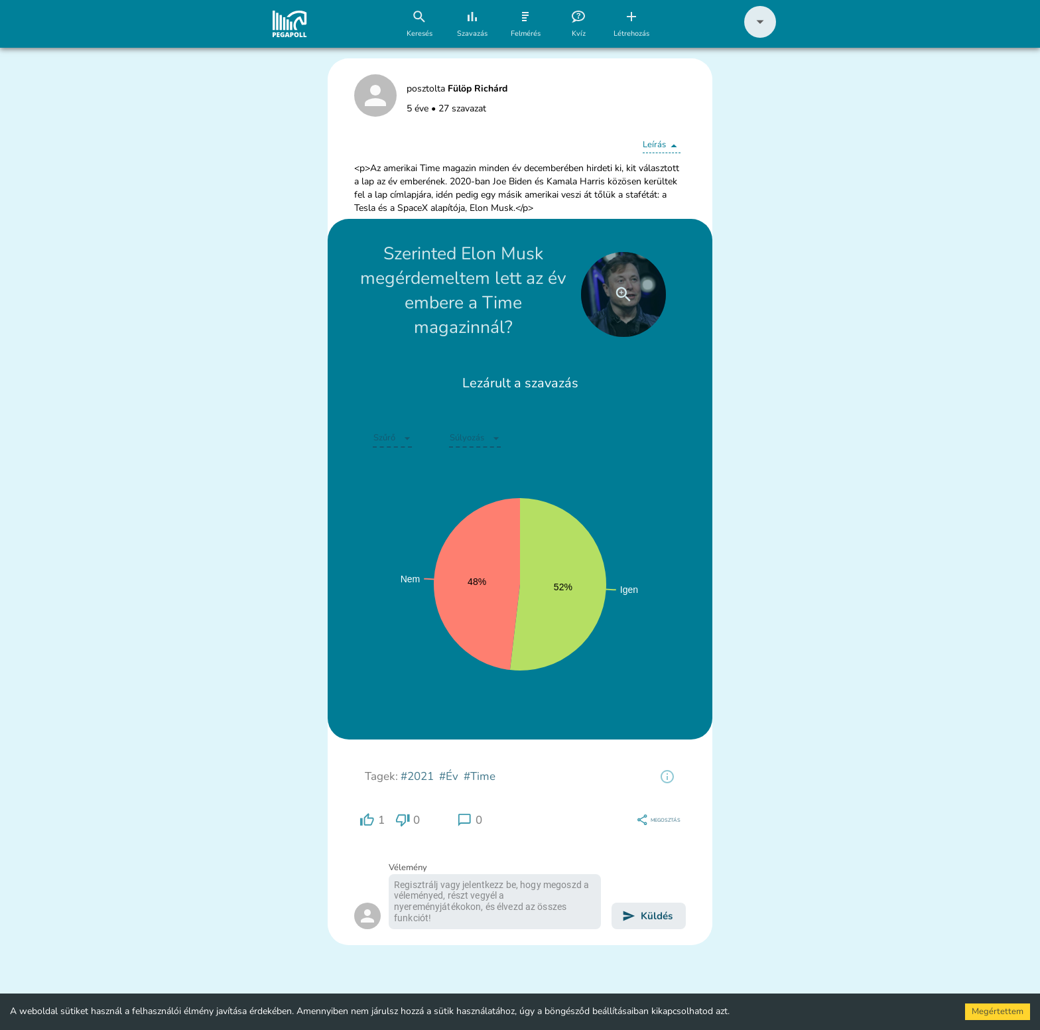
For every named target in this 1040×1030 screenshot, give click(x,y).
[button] (760, 35)
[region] (667, 777)
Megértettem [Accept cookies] (997, 1011)
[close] (623, 294)
